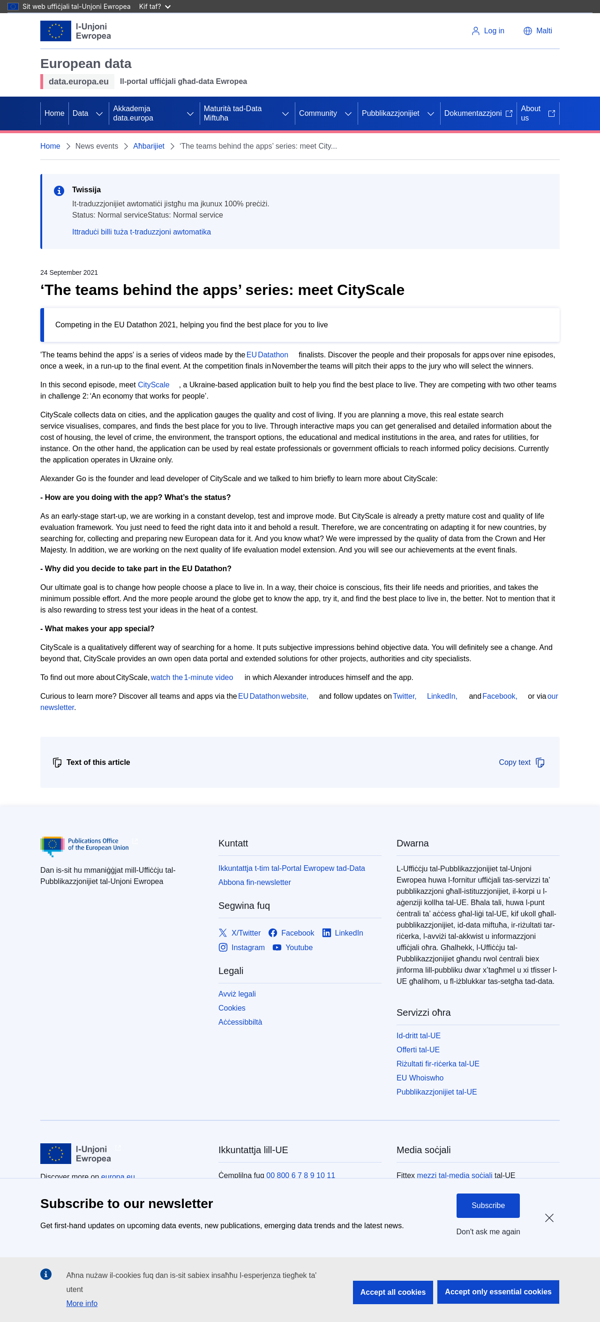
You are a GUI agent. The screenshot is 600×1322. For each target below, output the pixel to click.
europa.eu (118, 1177)
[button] (538, 31)
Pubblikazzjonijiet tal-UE (437, 1092)
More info (82, 1303)
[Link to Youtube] (292, 947)
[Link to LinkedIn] (343, 933)
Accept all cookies (393, 1292)
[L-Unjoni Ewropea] (76, 31)
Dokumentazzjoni (478, 113)
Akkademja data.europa (133, 113)
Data (81, 113)
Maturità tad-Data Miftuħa (233, 113)
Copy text (522, 762)
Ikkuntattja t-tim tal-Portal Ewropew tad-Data (291, 868)
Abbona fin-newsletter (254, 882)
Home (55, 113)
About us (538, 113)
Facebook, (500, 696)
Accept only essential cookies (498, 1292)
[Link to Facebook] (291, 933)
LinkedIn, (442, 696)
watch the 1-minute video (192, 677)
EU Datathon (267, 355)
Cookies (232, 1008)
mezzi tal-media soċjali (455, 1175)
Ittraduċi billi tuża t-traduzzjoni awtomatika (141, 232)
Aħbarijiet (149, 146)
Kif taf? (155, 6)
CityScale (154, 385)
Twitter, (405, 696)
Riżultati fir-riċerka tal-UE (438, 1064)
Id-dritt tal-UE (419, 1036)
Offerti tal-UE (418, 1050)
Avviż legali (237, 994)
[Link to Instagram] (241, 947)
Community (318, 113)
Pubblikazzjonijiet (391, 113)
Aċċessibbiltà (240, 1022)
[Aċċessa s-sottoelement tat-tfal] (99, 113)
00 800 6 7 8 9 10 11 (300, 1175)
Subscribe (488, 1205)
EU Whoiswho (420, 1078)
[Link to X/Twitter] (239, 933)
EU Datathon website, (274, 696)
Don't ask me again (488, 1232)
